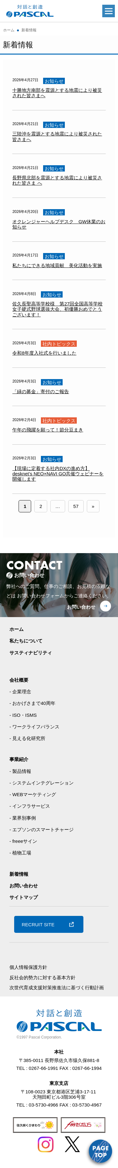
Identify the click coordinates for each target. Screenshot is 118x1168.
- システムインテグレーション (41, 782)
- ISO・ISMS (23, 715)
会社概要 (18, 680)
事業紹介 (18, 759)
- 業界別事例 (22, 818)
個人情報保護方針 (28, 967)
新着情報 (18, 874)
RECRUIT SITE (38, 924)
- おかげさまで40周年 (32, 703)
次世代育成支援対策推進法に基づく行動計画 (56, 987)
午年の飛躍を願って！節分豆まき (47, 429)
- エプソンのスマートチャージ (41, 829)
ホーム (16, 629)
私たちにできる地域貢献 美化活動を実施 (57, 265)
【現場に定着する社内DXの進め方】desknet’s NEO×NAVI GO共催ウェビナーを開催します (58, 474)
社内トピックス (59, 343)
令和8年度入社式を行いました (44, 353)
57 (76, 506)
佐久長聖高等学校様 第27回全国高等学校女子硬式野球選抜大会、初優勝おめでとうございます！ (57, 309)
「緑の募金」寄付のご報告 (40, 391)
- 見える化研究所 (27, 738)
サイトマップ (23, 897)
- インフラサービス (29, 806)
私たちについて (25, 640)
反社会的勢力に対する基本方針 (42, 977)
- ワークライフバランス (34, 726)
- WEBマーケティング (32, 794)
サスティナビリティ (30, 652)
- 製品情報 (20, 771)
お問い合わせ (81, 607)
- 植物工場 (20, 852)
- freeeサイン (23, 841)
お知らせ (54, 80)
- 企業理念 (20, 691)
